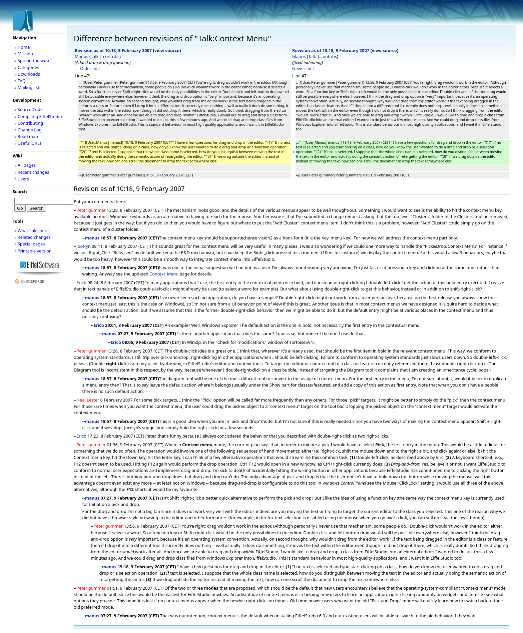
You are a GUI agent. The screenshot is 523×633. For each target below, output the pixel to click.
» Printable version (33, 251)
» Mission (23, 54)
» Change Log (28, 130)
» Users (21, 179)
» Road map (26, 136)
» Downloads (27, 74)
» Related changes (32, 237)
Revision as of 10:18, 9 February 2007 (113, 50)
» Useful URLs (28, 143)
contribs (111, 56)
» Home (22, 47)
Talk (94, 56)
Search (20, 191)
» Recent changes (31, 172)
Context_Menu (163, 274)
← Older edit (87, 68)
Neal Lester (87, 400)
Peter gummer (91, 210)
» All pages (25, 165)
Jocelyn (83, 246)
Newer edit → (306, 68)
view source (166, 50)
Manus (81, 56)
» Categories (26, 67)
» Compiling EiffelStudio (38, 116)
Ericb (81, 282)
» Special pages (29, 244)
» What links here (31, 230)
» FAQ (20, 81)
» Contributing (28, 123)
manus (92, 238)
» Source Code (28, 109)
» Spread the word (32, 60)
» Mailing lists (27, 87)
